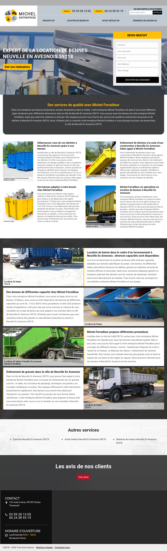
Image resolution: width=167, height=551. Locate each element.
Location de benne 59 (78, 20)
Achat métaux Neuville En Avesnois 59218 (85, 439)
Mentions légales (44, 547)
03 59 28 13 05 (76, 11)
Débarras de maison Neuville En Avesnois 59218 (136, 441)
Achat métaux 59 (110, 20)
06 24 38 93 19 (108, 11)
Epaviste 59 (49, 20)
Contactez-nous (62, 547)
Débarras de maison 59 (145, 20)
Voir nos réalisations (17, 66)
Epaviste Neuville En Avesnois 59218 (31, 439)
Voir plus (83, 477)
